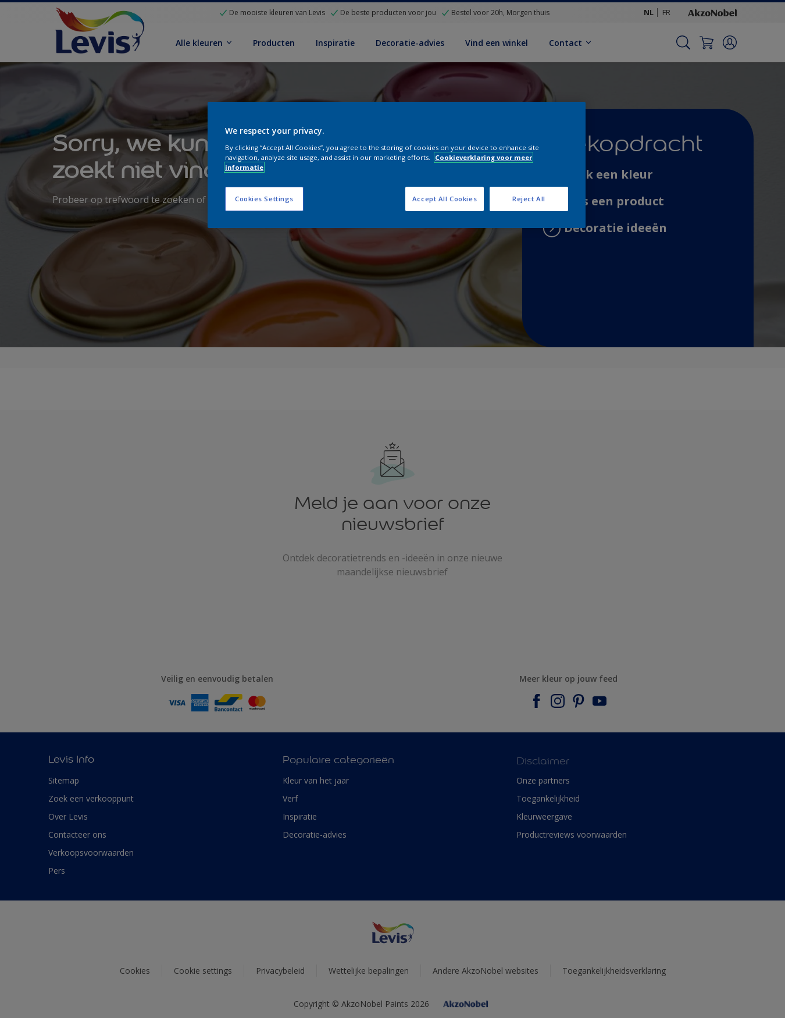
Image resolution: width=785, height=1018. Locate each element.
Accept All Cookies (444, 198)
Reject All (528, 198)
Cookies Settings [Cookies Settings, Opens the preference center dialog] (264, 198)
